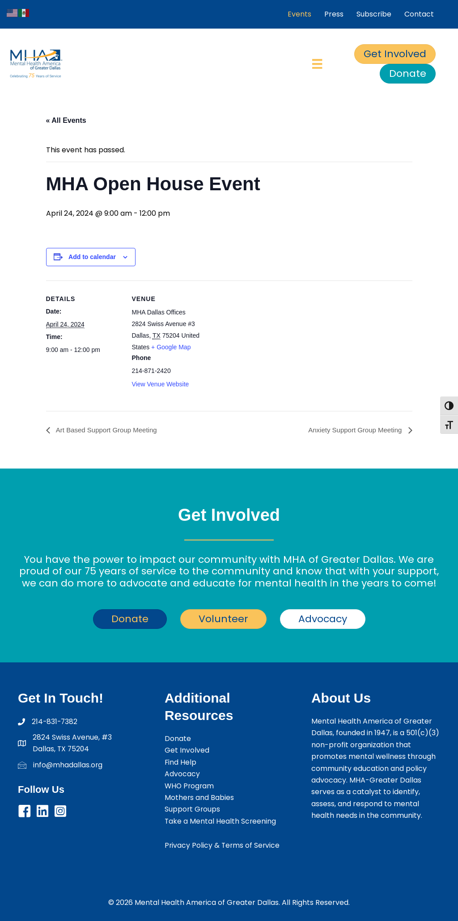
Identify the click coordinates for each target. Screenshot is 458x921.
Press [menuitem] (334, 14)
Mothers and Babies (199, 797)
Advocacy (182, 774)
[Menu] (317, 64)
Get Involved (187, 750)
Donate (178, 738)
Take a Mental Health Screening (221, 821)
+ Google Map (171, 347)
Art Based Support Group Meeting (109, 430)
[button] (24, 811)
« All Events (66, 120)
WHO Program (190, 786)
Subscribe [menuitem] (373, 14)
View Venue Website (160, 384)
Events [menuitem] (299, 14)
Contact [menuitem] (419, 14)
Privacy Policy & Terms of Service (223, 845)
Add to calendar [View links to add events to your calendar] (92, 256)
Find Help (181, 762)
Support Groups (193, 809)
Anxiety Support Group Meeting (353, 430)
